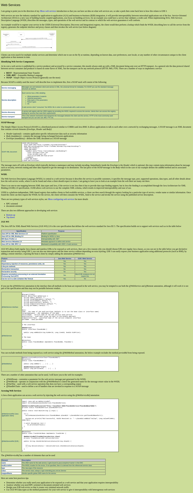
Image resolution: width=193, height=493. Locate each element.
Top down (10, 217)
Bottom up (10, 215)
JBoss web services (48, 11)
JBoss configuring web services (61, 199)
